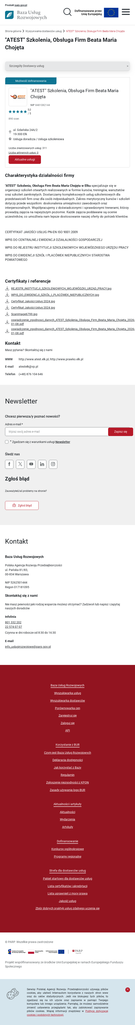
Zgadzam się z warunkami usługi (41, 442)
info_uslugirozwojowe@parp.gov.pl (28, 646)
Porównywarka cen (67, 708)
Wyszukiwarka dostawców (67, 700)
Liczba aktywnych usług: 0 (23, 152)
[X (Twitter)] (20, 464)
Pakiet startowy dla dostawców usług (67, 878)
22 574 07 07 (13, 626)
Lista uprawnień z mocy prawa (68, 893)
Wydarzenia (67, 819)
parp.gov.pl (21, 5)
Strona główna (13, 31)
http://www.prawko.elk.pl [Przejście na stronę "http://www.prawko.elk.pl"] (66, 359)
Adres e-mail (13, 424)
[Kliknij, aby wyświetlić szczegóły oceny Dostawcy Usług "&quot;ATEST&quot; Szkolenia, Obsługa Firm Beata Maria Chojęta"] (20, 115)
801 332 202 (13, 622)
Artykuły (67, 827)
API (67, 730)
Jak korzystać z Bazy (67, 767)
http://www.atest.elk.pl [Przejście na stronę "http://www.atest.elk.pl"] (34, 359)
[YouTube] (31, 464)
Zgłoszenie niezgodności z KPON (67, 782)
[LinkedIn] (42, 464)
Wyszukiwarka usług (67, 693)
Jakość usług (67, 901)
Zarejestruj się (68, 715)
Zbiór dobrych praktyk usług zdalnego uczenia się (67, 908)
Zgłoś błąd (22, 505)
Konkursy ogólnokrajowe (67, 849)
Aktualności (67, 812)
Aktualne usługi (25, 159)
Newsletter (62, 442)
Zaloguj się (68, 723)
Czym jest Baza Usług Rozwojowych (67, 752)
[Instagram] (53, 464)
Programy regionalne (67, 856)
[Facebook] (9, 464)
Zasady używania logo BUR (67, 790)
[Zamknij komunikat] (127, 989)
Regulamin (68, 775)
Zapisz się (120, 431)
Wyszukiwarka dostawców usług (43, 31)
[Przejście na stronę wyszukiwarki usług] (67, 12)
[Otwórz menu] (126, 12)
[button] (67, 66)
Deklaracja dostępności (67, 760)
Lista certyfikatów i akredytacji (67, 886)
